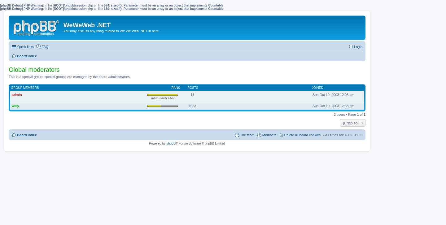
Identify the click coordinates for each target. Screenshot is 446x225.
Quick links (25, 47)
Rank (175, 87)
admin (17, 95)
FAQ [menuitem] (45, 47)
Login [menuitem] (358, 47)
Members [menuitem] (269, 135)
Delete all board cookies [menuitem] (302, 135)
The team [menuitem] (247, 135)
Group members (25, 87)
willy (15, 106)
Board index (27, 135)
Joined (317, 87)
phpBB (171, 143)
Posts (193, 87)
